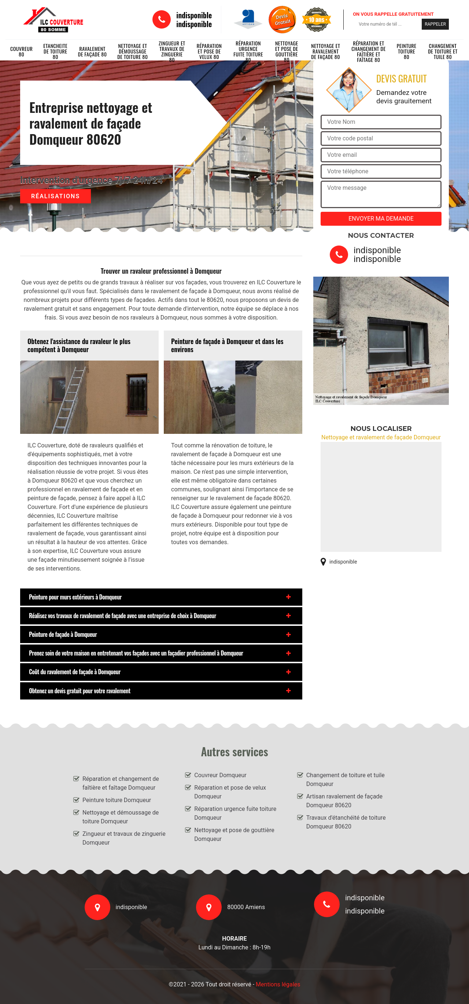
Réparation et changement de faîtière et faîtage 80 (368, 51)
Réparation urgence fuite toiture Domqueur (235, 813)
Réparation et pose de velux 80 (209, 51)
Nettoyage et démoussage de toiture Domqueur (120, 817)
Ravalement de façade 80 (92, 51)
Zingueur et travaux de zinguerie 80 (172, 51)
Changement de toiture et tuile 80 (443, 51)
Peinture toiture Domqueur (116, 800)
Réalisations (55, 196)
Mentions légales (278, 984)
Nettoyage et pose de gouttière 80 (286, 51)
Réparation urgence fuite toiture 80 (248, 51)
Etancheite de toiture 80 (55, 51)
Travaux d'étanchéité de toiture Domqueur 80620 (346, 822)
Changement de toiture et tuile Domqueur (345, 779)
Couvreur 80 (21, 51)
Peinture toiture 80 (407, 51)
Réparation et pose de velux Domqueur (230, 792)
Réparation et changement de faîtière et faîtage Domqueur (120, 783)
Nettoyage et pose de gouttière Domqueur (234, 834)
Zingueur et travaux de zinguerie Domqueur (124, 838)
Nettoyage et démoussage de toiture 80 (132, 51)
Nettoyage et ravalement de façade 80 (325, 51)
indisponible (194, 15)
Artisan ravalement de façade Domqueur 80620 (344, 801)
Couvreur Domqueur (220, 775)
